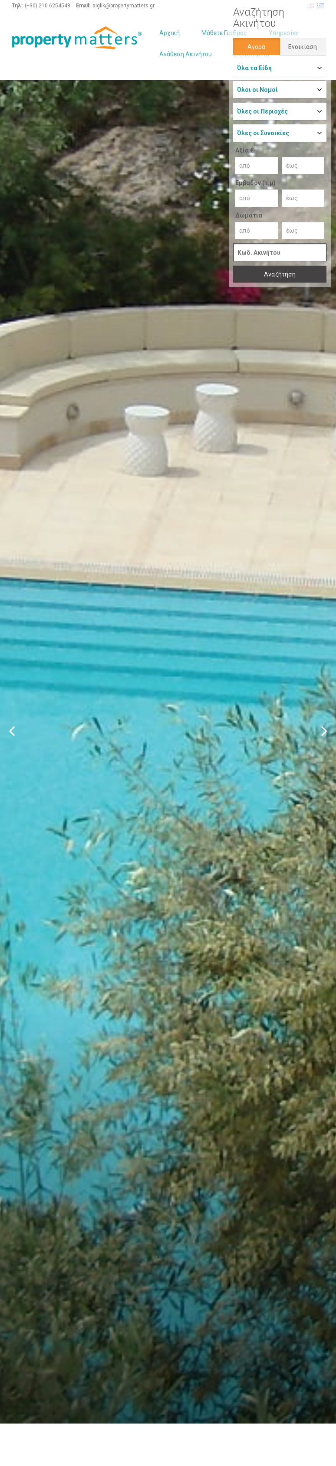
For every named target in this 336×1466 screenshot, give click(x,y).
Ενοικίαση (302, 46)
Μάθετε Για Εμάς (224, 32)
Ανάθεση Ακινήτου (185, 54)
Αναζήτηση (280, 274)
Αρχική (169, 32)
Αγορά (256, 46)
